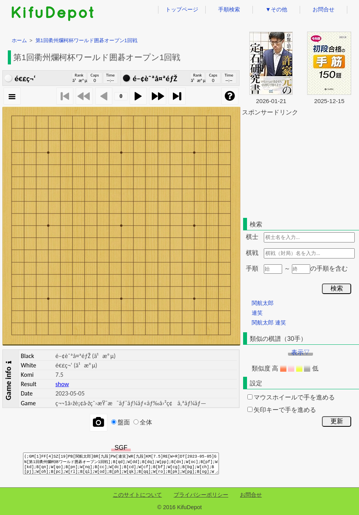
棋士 (252, 236)
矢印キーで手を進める (281, 409)
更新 (337, 421)
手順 (252, 268)
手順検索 (229, 9)
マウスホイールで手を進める (291, 397)
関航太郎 (263, 303)
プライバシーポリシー (201, 495)
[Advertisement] (300, 165)
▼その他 (276, 9)
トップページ (181, 9)
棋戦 (252, 252)
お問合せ (323, 9)
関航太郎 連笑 (269, 322)
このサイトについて (137, 495)
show (62, 384)
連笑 (257, 313)
